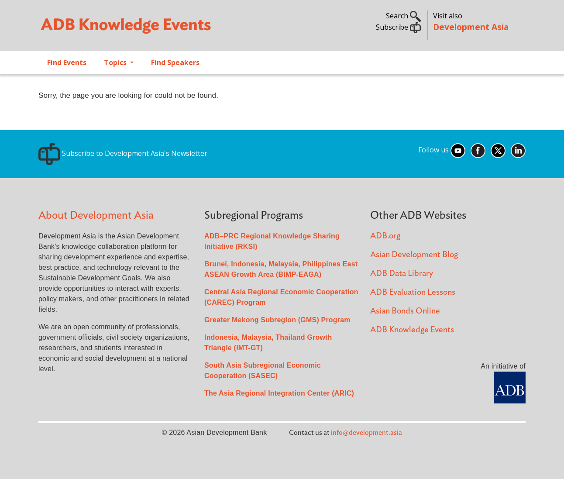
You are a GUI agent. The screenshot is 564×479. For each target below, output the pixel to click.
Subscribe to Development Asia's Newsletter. (123, 153)
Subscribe (398, 27)
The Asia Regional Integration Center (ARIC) (279, 393)
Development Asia (471, 27)
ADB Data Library (401, 273)
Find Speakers (175, 62)
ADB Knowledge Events (412, 330)
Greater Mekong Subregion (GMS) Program (277, 320)
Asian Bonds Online (405, 311)
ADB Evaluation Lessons (412, 292)
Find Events (66, 62)
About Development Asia (96, 215)
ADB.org (385, 236)
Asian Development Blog (414, 255)
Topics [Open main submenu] (116, 62)
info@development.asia (366, 432)
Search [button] (403, 16)
